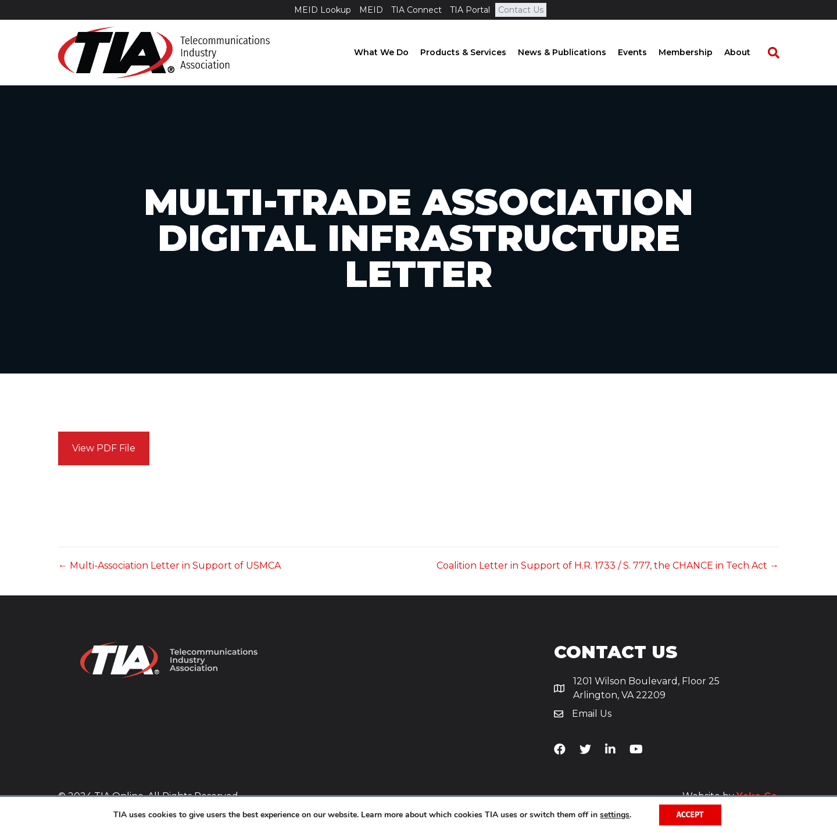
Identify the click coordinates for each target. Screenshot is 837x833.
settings (614, 815)
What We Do (392, 52)
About (748, 52)
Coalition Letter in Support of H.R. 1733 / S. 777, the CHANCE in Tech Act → (608, 565)
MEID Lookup (322, 10)
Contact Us (520, 10)
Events (643, 52)
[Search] (779, 53)
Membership (697, 52)
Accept (690, 815)
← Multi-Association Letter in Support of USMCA (169, 565)
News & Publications (573, 52)
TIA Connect (416, 10)
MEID (371, 10)
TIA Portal (470, 10)
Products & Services (474, 52)
